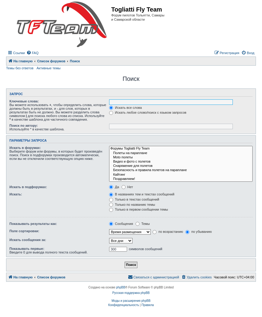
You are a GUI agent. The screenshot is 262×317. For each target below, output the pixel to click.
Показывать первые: (26, 248)
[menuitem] (32, 53)
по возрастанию (168, 231)
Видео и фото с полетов (181, 162)
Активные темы (48, 68)
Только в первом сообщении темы (138, 209)
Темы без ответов (19, 68)
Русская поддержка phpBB (131, 293)
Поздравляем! (181, 179)
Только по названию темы (132, 204)
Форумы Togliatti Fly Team (181, 148)
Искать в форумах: (25, 148)
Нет (127, 187)
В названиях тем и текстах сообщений (141, 194)
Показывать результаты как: (33, 224)
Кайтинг (181, 175)
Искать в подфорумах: (28, 187)
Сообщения (121, 224)
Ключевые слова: (24, 101)
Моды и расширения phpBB (131, 300)
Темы (143, 224)
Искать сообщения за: (27, 240)
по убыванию (198, 231)
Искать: (15, 194)
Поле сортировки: (24, 231)
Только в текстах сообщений (134, 199)
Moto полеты (181, 157)
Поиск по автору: (23, 125)
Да (114, 187)
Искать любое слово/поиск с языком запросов (147, 112)
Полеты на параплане (181, 153)
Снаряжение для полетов (181, 166)
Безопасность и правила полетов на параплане (181, 170)
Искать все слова (125, 107)
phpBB (120, 287)
